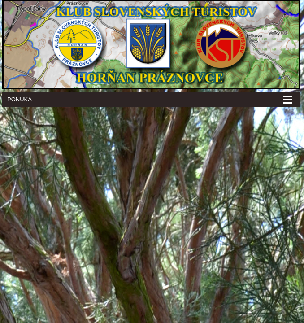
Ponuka (19, 99)
